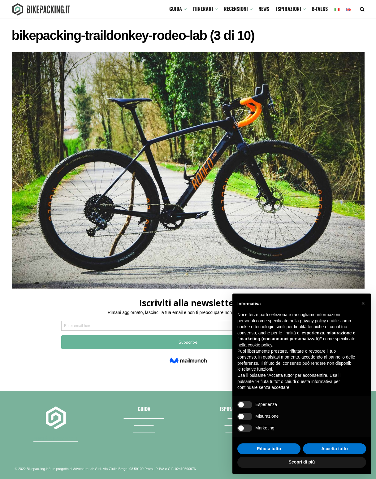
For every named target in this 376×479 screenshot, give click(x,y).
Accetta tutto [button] (334, 448)
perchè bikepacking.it (55, 438)
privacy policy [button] (313, 320)
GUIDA (175, 8)
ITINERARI (202, 8)
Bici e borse (144, 423)
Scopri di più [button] (302, 461)
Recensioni (236, 8)
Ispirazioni (288, 8)
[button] (363, 303)
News (263, 8)
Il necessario (144, 430)
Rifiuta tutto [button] (269, 448)
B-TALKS (320, 8)
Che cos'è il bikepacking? (144, 416)
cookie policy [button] (260, 344)
